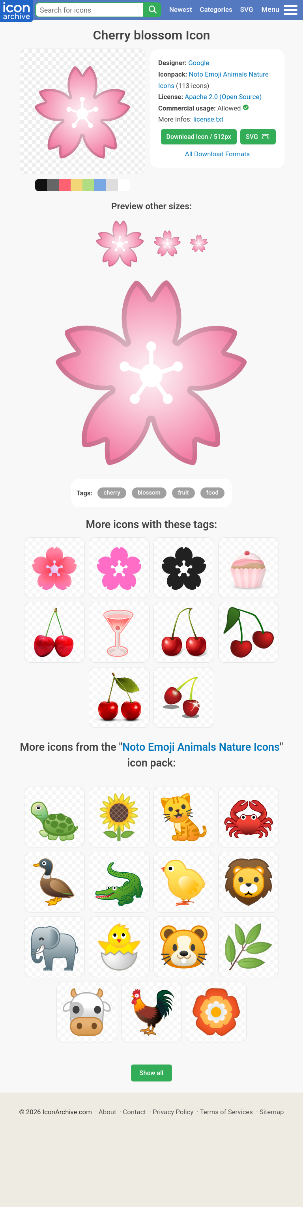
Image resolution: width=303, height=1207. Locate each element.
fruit (183, 492)
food (212, 492)
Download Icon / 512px (198, 137)
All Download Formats (217, 154)
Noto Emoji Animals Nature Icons (201, 747)
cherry (111, 492)
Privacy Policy (173, 1112)
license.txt (208, 119)
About (107, 1112)
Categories (216, 9)
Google (198, 63)
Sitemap (272, 1112)
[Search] (152, 9)
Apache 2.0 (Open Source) (223, 97)
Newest (180, 9)
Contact (134, 1112)
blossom (149, 492)
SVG (246, 9)
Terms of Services (226, 1112)
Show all (151, 1073)
